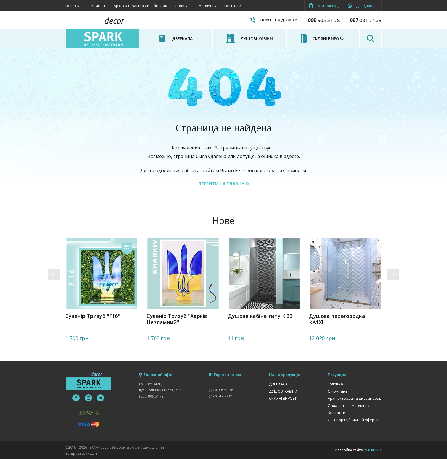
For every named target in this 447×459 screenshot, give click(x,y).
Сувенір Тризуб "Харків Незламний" (177, 319)
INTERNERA (373, 450)
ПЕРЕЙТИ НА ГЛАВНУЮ (223, 183)
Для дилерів (367, 5)
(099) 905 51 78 (151, 396)
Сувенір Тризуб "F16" (92, 316)
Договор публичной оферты (353, 419)
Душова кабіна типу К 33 (260, 316)
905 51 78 (324, 20)
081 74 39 (366, 20)
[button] (54, 274)
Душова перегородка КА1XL (337, 319)
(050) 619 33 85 (221, 396)
